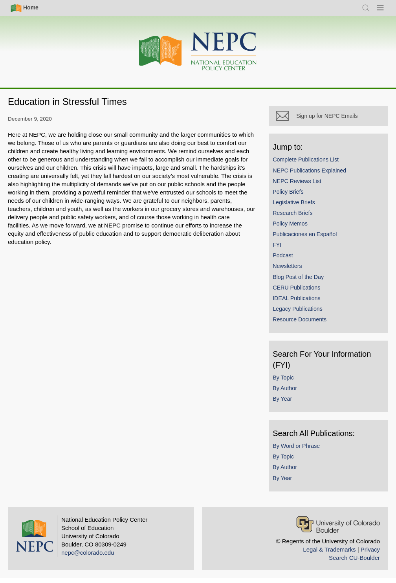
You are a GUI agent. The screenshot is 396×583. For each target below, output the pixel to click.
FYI (282, 250)
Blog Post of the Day (303, 282)
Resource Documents (305, 324)
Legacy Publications (303, 314)
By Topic (288, 383)
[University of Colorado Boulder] (338, 529)
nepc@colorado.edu (87, 557)
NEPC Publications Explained (315, 175)
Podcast (288, 260)
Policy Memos (295, 229)
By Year (287, 404)
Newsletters (292, 271)
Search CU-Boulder (354, 562)
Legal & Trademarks (329, 554)
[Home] (198, 51)
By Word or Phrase (301, 451)
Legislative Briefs (299, 207)
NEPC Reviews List (302, 186)
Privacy (370, 554)
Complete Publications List (311, 164)
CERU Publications (302, 292)
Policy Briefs (293, 197)
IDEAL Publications (302, 303)
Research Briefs (298, 218)
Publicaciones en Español (310, 239)
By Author (290, 393)
